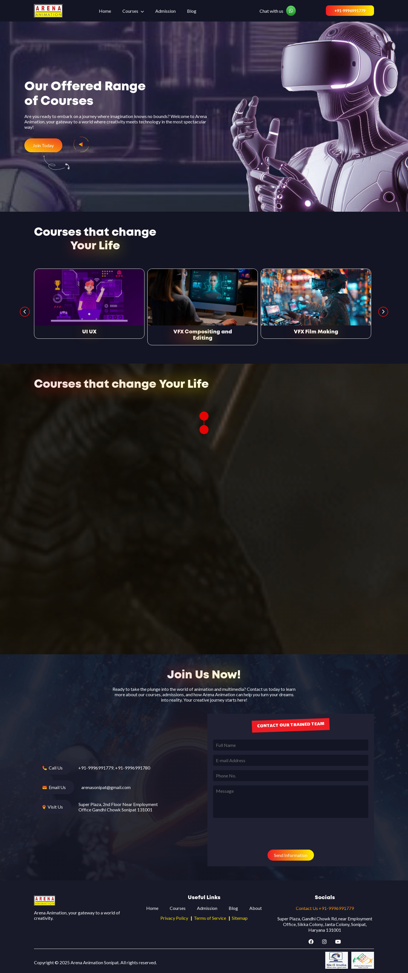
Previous (25, 312)
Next (383, 312)
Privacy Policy (174, 918)
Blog (191, 11)
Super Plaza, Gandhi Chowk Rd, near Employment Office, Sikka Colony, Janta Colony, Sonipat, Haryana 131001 (324, 924)
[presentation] (256, 834)
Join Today (43, 145)
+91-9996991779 (350, 10)
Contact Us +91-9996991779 (325, 908)
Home (105, 11)
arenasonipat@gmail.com (106, 787)
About (255, 908)
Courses (130, 11)
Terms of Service (210, 918)
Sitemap (240, 918)
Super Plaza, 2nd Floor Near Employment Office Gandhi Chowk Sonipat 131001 (118, 806)
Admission (165, 11)
